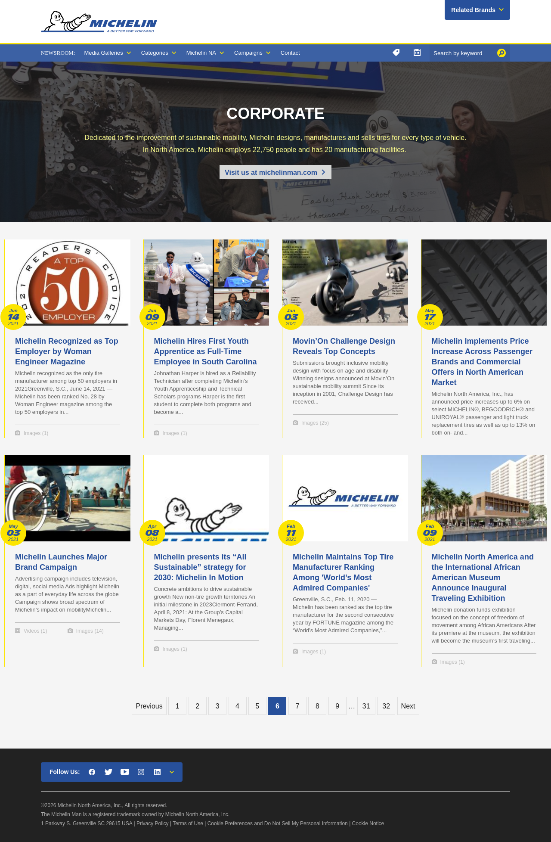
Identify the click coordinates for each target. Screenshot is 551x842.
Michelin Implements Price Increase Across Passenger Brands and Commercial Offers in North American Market (482, 362)
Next (408, 706)
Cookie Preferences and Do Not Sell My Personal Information (277, 823)
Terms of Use (188, 823)
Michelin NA (201, 53)
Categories (154, 53)
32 (386, 706)
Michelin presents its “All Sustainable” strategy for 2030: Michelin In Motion (200, 567)
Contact (290, 53)
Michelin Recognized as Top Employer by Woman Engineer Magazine (66, 351)
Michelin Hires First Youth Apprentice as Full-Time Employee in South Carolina (205, 351)
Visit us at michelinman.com (271, 172)
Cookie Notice (368, 823)
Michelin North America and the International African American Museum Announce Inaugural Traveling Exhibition (483, 578)
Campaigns (248, 53)
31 (366, 706)
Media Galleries (103, 53)
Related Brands (473, 9)
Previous (149, 706)
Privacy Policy (152, 823)
